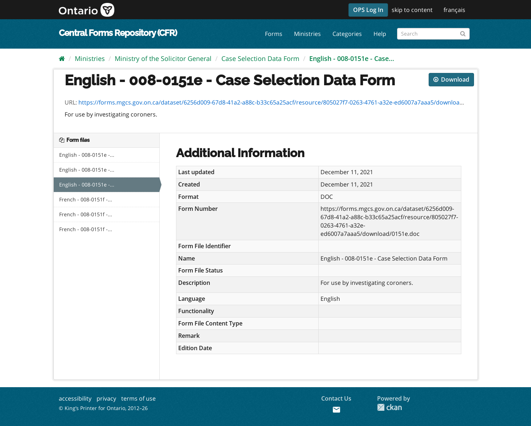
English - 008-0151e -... (86, 154)
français (454, 10)
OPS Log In (368, 10)
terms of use (138, 398)
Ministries (307, 34)
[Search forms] (433, 34)
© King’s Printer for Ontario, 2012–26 (103, 408)
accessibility (75, 398)
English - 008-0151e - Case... (351, 58)
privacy (106, 398)
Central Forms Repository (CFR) (118, 33)
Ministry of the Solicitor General (163, 58)
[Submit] (463, 32)
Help (379, 34)
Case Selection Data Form (260, 58)
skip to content (412, 10)
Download (451, 79)
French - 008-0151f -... (85, 199)
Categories (347, 34)
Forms (273, 34)
